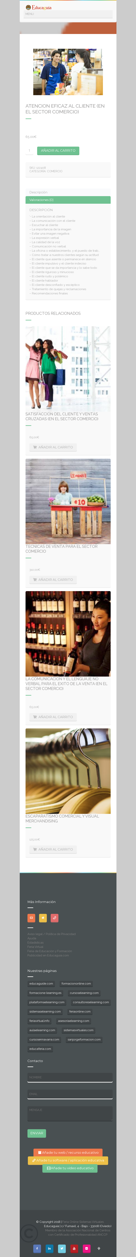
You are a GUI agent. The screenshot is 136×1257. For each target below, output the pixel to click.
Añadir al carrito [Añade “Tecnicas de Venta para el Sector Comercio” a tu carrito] (55, 580)
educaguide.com (41, 983)
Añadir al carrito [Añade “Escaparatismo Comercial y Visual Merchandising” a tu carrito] (55, 849)
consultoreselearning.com (91, 1002)
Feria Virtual (35, 947)
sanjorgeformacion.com (84, 1039)
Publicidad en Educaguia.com (48, 955)
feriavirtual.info (39, 1021)
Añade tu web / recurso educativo (68, 1152)
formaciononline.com (76, 983)
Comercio (54, 171)
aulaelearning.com (42, 1030)
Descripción (38, 192)
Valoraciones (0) (41, 200)
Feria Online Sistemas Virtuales (83, 1222)
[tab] (68, 192)
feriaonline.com (80, 1011)
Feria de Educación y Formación (49, 951)
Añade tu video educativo (70, 1168)
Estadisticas (35, 942)
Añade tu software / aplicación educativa (68, 1160)
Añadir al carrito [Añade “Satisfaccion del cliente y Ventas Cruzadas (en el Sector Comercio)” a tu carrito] (55, 447)
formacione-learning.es (45, 993)
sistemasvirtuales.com (78, 1030)
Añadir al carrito (58, 150)
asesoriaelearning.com (73, 1021)
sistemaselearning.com (45, 1011)
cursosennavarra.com (44, 1039)
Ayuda (31, 938)
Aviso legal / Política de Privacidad (51, 934)
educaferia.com (40, 1049)
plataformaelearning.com (46, 1002)
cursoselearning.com (84, 993)
